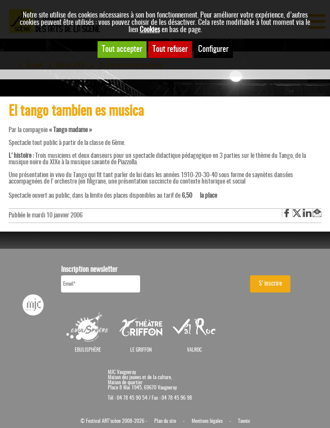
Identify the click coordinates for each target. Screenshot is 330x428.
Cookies (150, 29)
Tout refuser (170, 49)
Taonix (244, 421)
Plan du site (165, 421)
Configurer (213, 49)
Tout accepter (122, 49)
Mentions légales (207, 421)
